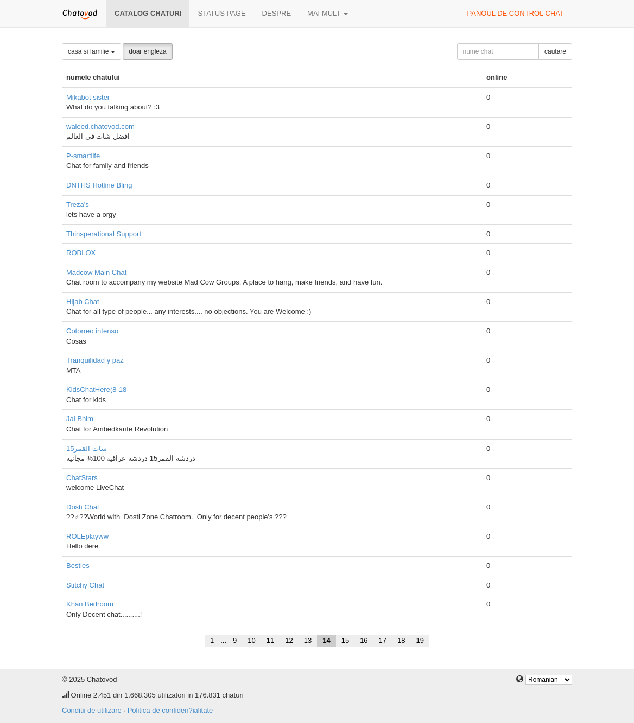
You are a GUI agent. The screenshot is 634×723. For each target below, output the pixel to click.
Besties (78, 565)
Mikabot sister (88, 97)
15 (345, 640)
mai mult (327, 13)
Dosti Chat (82, 507)
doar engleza (147, 51)
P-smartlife (83, 156)
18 (401, 640)
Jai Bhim (79, 419)
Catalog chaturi (148, 13)
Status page (221, 13)
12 (289, 640)
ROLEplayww (87, 536)
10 (251, 640)
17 (382, 640)
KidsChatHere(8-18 (96, 389)
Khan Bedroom (89, 604)
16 (363, 640)
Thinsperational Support (103, 234)
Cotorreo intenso (92, 331)
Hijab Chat (82, 302)
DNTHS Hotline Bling (99, 185)
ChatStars (82, 478)
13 (308, 640)
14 (326, 640)
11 (270, 640)
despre (276, 13)
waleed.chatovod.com (100, 126)
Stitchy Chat (85, 585)
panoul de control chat (515, 13)
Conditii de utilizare (92, 710)
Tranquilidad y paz (95, 360)
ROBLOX (81, 253)
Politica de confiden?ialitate (170, 710)
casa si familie (91, 51)
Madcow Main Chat (96, 272)
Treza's (77, 205)
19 (420, 640)
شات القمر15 (86, 448)
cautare (555, 51)
